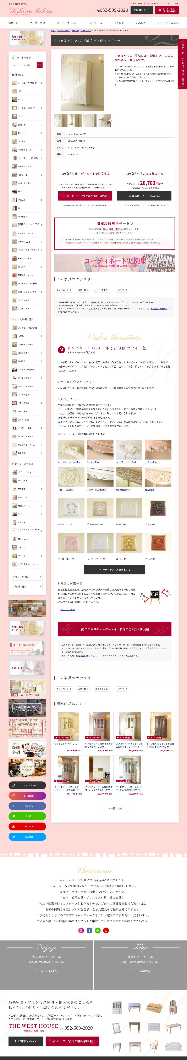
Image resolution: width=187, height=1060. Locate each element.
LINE (98, 930)
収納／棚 (75, 30)
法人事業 (119, 23)
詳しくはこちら (68, 609)
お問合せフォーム (159, 308)
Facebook (89, 930)
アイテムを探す (63, 30)
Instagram (81, 930)
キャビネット (86, 30)
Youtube (106, 930)
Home (53, 30)
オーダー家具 (37, 23)
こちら (130, 656)
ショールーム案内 (168, 23)
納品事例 (141, 23)
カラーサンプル (66, 422)
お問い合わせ (82, 656)
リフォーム (95, 23)
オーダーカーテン (67, 23)
